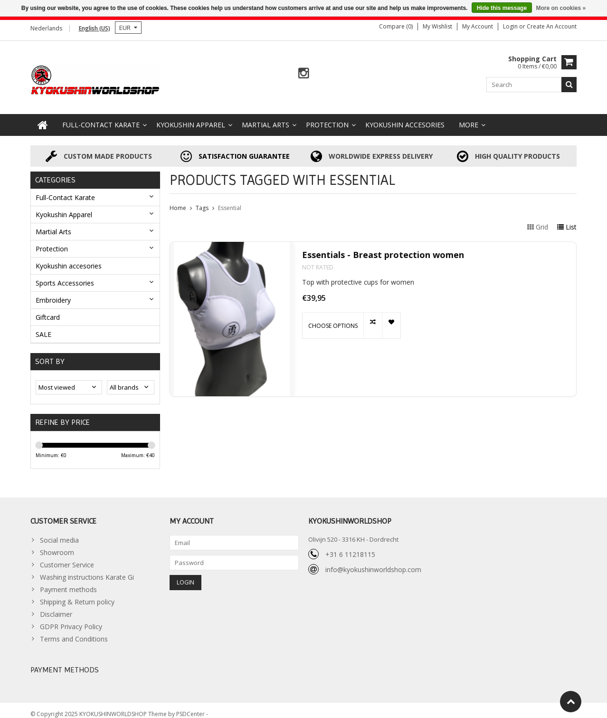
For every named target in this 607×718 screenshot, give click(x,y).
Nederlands (46, 28)
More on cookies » (561, 8)
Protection (327, 117)
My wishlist (437, 26)
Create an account (552, 26)
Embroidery (53, 292)
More (468, 117)
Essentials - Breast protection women (383, 247)
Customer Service (67, 557)
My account (477, 26)
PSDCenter (191, 706)
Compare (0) (396, 26)
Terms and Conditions (74, 631)
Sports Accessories (65, 274)
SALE (43, 326)
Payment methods (68, 581)
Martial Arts (265, 117)
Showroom (57, 544)
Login (511, 26)
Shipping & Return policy (77, 594)
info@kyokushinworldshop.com (373, 561)
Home (178, 200)
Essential (229, 200)
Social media (59, 532)
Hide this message (502, 8)
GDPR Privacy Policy (71, 618)
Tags (202, 200)
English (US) (94, 28)
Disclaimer (56, 606)
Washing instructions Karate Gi (87, 569)
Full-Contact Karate (101, 117)
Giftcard (48, 309)
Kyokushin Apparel (190, 117)
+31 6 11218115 (350, 546)
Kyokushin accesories (405, 117)
